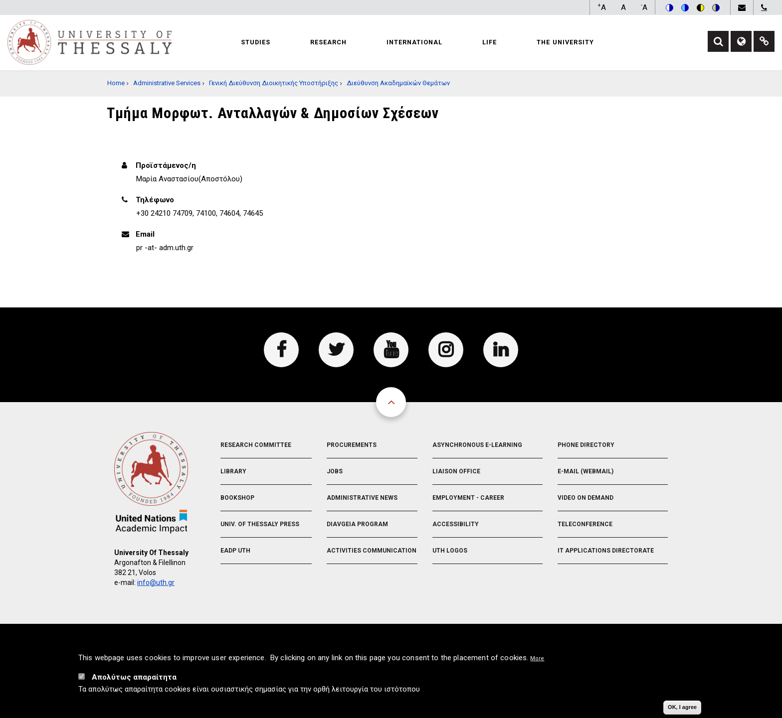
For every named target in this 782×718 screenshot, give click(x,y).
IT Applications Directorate (606, 550)
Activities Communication (371, 550)
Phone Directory (586, 444)
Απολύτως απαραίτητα (134, 679)
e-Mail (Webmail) (585, 471)
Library (233, 471)
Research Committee (255, 444)
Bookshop (237, 497)
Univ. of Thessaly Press (259, 524)
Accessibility (455, 524)
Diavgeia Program (357, 524)
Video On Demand (585, 497)
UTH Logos (449, 550)
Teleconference (585, 524)
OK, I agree (682, 709)
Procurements (352, 444)
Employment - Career (468, 497)
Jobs (335, 471)
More (537, 660)
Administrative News (362, 497)
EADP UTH (235, 550)
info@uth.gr (156, 582)
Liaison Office (456, 471)
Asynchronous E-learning (477, 444)
